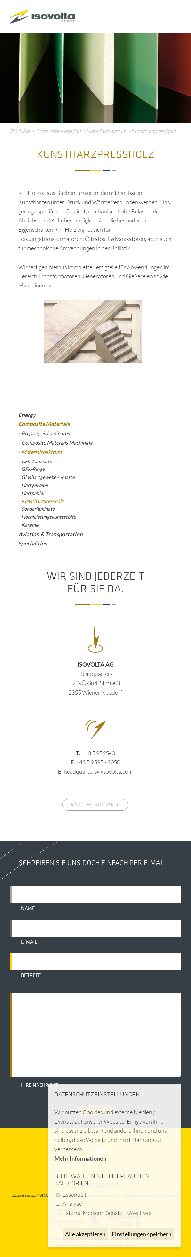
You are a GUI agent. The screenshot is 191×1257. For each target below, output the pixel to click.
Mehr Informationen (80, 1158)
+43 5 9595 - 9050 (98, 762)
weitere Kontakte (95, 804)
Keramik (30, 525)
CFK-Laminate (36, 461)
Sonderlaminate (38, 509)
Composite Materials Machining (56, 442)
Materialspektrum (106, 131)
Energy (27, 415)
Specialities (32, 543)
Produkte (20, 131)
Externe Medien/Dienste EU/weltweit (107, 1212)
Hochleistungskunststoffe (48, 517)
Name (28, 908)
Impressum (24, 1195)
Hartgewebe (34, 485)
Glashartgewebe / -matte (48, 477)
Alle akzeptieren (85, 1233)
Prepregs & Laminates (45, 433)
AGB (45, 1195)
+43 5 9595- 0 (98, 753)
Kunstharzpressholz (153, 131)
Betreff (31, 975)
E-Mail (29, 942)
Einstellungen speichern (141, 1233)
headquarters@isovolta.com (98, 771)
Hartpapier (33, 493)
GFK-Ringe (33, 469)
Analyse (72, 1203)
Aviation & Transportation (50, 534)
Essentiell (74, 1194)
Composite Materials (58, 131)
